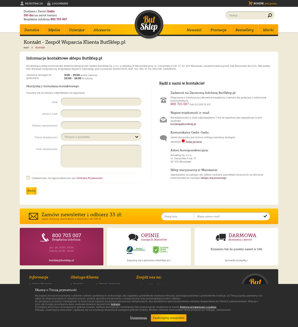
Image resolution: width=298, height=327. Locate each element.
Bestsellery (244, 29)
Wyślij (31, 190)
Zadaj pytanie (191, 141)
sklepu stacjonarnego (214, 177)
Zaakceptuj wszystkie (169, 318)
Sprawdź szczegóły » (236, 260)
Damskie (31, 29)
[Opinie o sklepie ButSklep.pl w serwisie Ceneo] (161, 250)
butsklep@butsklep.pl (183, 124)
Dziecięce (76, 29)
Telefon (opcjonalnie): (45, 125)
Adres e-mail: (50, 113)
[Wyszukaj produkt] (270, 15)
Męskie (54, 29)
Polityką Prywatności (90, 178)
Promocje (218, 29)
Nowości (194, 29)
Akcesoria (102, 29)
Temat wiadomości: (46, 137)
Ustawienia (137, 318)
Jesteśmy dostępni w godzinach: (38, 76)
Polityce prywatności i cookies (198, 307)
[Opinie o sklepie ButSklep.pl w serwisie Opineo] (136, 250)
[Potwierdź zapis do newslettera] (265, 216)
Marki (268, 29)
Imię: (55, 102)
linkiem (115, 304)
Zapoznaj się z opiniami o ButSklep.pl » (149, 260)
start (28, 47)
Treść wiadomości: (47, 149)
